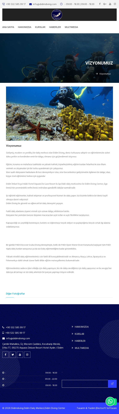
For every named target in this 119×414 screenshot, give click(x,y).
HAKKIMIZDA (24, 27)
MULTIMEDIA (71, 27)
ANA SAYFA (8, 27)
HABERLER (55, 27)
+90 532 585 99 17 (16, 4)
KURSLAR (40, 27)
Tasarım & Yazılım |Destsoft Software (97, 408)
